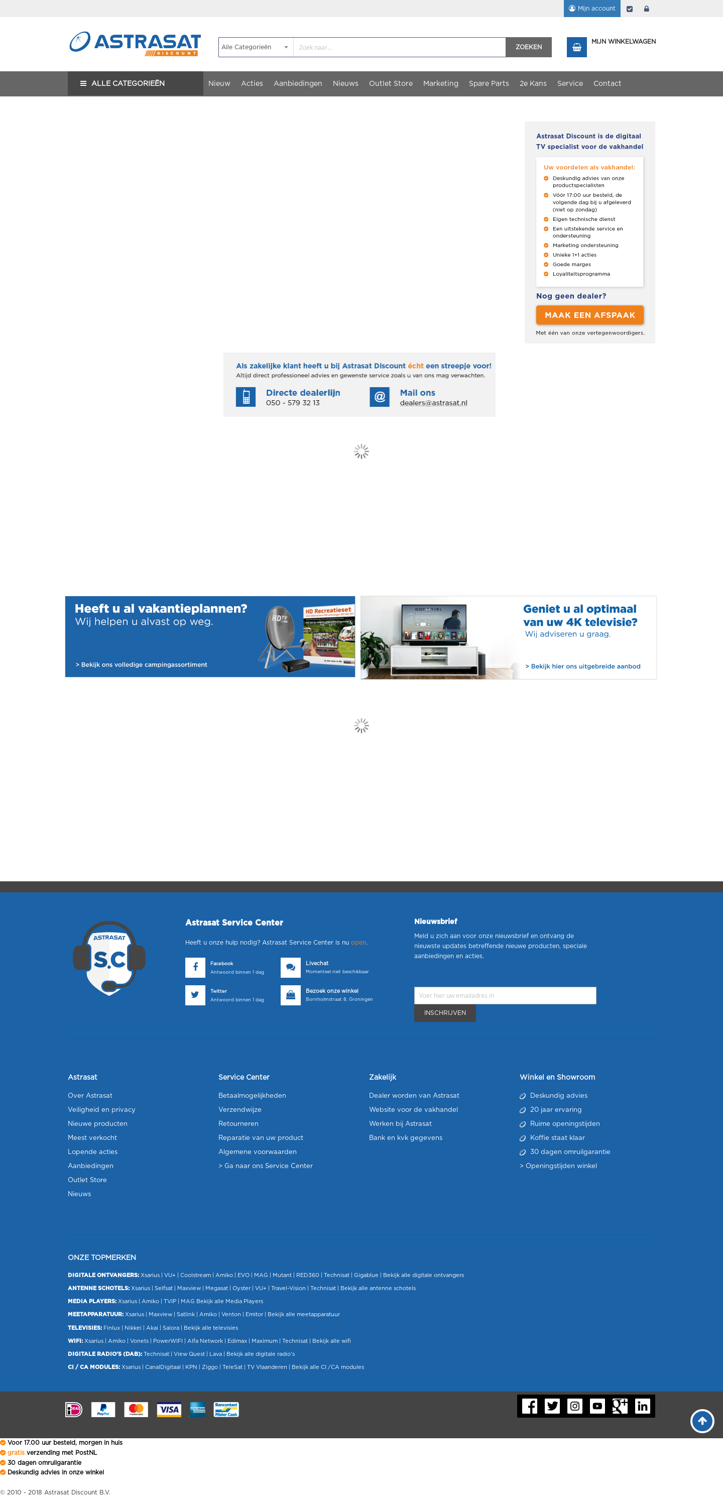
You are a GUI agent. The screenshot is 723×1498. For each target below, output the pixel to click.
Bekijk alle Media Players (229, 1301)
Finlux (111, 1328)
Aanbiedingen (90, 1166)
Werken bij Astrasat (400, 1124)
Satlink (186, 1314)
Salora (171, 1328)
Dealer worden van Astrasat (414, 1096)
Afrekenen (629, 8)
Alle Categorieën (128, 83)
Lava (216, 1354)
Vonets (139, 1341)
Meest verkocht (92, 1138)
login (646, 8)
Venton (231, 1314)
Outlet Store (87, 1180)
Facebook (221, 964)
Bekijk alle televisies (211, 1328)
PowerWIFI (168, 1341)
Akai (152, 1328)
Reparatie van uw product (260, 1138)
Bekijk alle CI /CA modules (328, 1367)
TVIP (170, 1301)
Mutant (282, 1275)
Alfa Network (205, 1341)
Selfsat (164, 1288)
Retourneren (238, 1124)
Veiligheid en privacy (102, 1110)
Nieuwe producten (98, 1124)
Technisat (336, 1275)
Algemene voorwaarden (257, 1152)
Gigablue (366, 1275)
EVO (243, 1275)
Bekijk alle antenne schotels (378, 1288)
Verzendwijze (240, 1110)
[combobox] (362, 47)
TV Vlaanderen (267, 1367)
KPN (191, 1367)
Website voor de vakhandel (413, 1110)
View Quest (189, 1354)
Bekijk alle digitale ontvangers (423, 1275)
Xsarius (150, 1275)
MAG (261, 1275)
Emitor (254, 1314)
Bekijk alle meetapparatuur (304, 1314)
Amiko (224, 1275)
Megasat (216, 1288)
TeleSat (232, 1367)
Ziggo (210, 1367)
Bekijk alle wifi (331, 1341)
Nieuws (79, 1194)
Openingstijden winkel (561, 1166)
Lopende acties (92, 1152)
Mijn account (597, 9)
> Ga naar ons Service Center (265, 1166)
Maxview (189, 1288)
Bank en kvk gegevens (405, 1138)
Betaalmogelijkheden (252, 1096)
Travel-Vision (288, 1288)
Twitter (218, 991)
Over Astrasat (90, 1096)
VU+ (170, 1275)
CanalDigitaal (163, 1367)
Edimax (237, 1341)
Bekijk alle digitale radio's (260, 1354)
